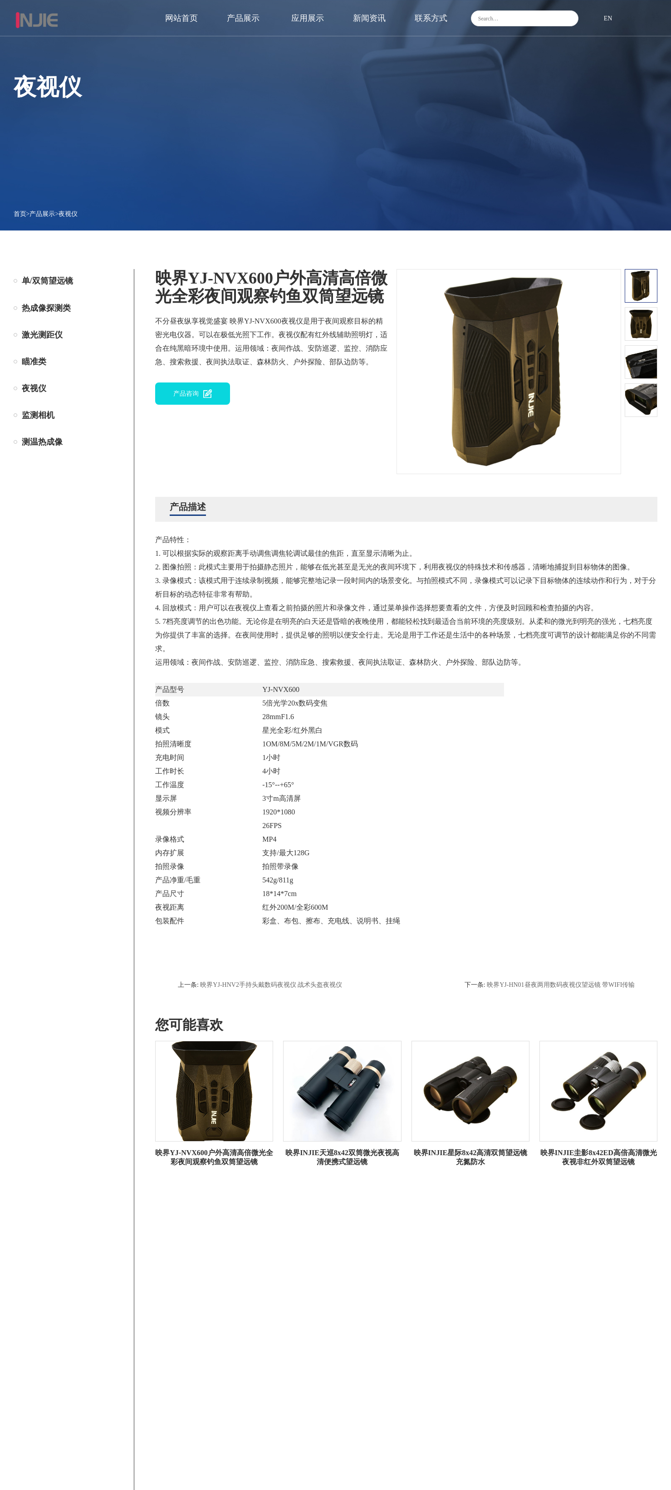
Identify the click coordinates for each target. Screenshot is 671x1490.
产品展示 (243, 18)
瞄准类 (34, 361)
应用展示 (307, 18)
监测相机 (38, 415)
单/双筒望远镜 (47, 280)
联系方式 (431, 18)
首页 (20, 214)
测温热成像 (42, 441)
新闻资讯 (369, 18)
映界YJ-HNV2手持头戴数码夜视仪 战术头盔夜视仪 (271, 984)
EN (608, 18)
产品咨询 (186, 393)
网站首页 (181, 18)
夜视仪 (68, 214)
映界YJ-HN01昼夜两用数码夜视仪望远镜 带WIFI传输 (561, 984)
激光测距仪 (42, 334)
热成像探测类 (46, 308)
